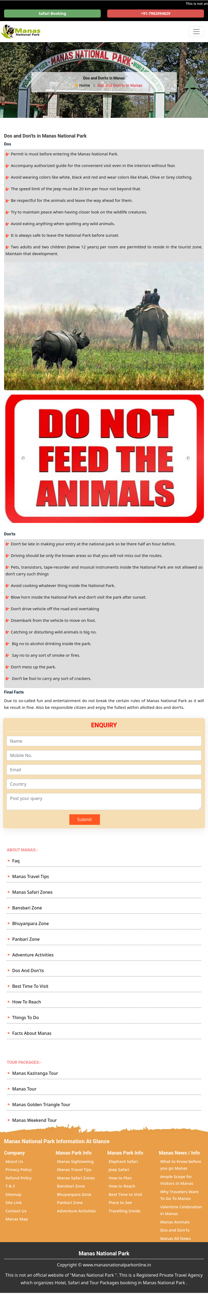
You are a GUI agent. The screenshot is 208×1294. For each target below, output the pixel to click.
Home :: (84, 85)
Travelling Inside (125, 1210)
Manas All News (175, 1238)
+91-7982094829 (155, 13)
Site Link (13, 1202)
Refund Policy (18, 1177)
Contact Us (16, 1210)
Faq (16, 861)
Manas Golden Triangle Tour (41, 1105)
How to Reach (26, 1002)
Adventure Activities (33, 955)
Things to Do (25, 1017)
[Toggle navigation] (196, 31)
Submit (84, 819)
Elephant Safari (123, 1161)
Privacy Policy (18, 1169)
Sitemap (13, 1194)
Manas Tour (24, 1089)
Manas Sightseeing (75, 1161)
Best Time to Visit (30, 986)
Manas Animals (175, 1222)
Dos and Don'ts (28, 970)
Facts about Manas (31, 1033)
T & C (10, 1186)
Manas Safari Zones (32, 892)
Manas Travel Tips (30, 876)
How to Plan (120, 1177)
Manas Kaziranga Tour (35, 1073)
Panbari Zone (26, 939)
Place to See (120, 1202)
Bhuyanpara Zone (30, 923)
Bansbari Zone (27, 908)
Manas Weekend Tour (34, 1120)
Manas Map (16, 1219)
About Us (14, 1161)
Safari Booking (52, 13)
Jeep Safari (119, 1169)
